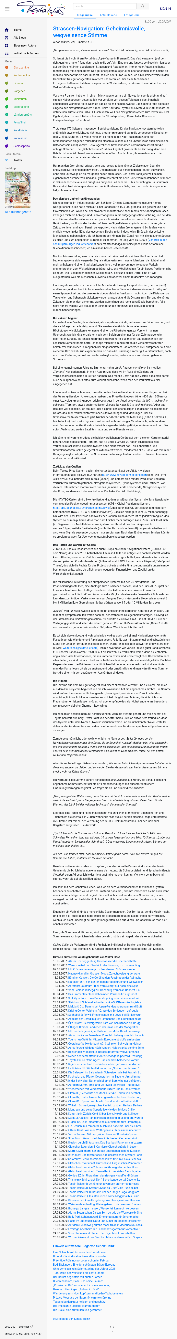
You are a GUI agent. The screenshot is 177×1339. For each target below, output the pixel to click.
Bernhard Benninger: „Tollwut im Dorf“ (76, 1289)
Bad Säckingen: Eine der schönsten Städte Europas (84, 1264)
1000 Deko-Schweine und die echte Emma (78, 1272)
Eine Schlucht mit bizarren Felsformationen (79, 1252)
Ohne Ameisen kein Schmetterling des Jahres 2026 (84, 1268)
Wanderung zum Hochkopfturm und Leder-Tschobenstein (88, 1293)
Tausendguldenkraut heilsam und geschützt (79, 1301)
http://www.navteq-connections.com (124, 474)
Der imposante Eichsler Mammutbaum (76, 1305)
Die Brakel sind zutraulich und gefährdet (77, 1310)
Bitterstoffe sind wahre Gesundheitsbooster (79, 1256)
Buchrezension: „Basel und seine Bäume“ (78, 1281)
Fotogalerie (132, 15)
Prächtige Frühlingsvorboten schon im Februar (81, 1260)
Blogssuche (85, 15)
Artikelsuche (108, 15)
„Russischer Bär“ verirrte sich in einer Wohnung (81, 1285)
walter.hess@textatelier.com (80, 647)
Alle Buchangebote (18, 212)
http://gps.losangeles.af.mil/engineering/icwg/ (81, 507)
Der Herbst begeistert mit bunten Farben (77, 1277)
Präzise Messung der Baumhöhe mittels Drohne (82, 1297)
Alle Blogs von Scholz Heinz (71, 1318)
